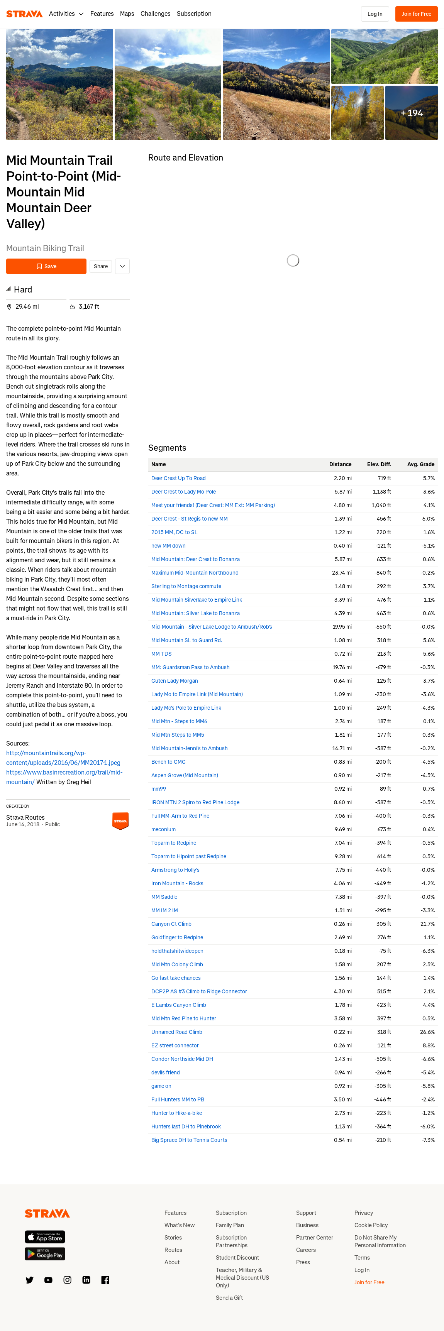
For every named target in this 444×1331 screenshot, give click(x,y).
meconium (163, 829)
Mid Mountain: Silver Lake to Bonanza (195, 613)
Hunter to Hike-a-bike (176, 1113)
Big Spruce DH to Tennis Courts (189, 1140)
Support (306, 1213)
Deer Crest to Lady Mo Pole (183, 492)
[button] (59, 84)
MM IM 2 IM (164, 910)
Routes (173, 1250)
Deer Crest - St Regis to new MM (189, 519)
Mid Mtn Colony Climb (177, 964)
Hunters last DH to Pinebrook (186, 1126)
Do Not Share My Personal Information (380, 1241)
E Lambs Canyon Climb (178, 1005)
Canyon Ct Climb (171, 924)
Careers (306, 1250)
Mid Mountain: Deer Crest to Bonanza (195, 559)
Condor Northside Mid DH (182, 1059)
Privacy (363, 1213)
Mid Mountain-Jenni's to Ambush (189, 748)
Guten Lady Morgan (174, 681)
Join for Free (416, 14)
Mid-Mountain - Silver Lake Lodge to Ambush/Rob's (211, 627)
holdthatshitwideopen (177, 951)
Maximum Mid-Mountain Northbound (195, 573)
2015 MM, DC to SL (174, 532)
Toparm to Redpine (173, 843)
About (172, 1262)
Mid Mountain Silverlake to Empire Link (196, 600)
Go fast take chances (176, 978)
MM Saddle (164, 897)
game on (161, 1086)
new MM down (168, 546)
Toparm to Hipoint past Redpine (188, 856)
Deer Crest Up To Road (178, 478)
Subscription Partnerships (231, 1241)
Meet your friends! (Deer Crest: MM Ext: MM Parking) (213, 505)
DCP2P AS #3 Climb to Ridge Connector (199, 991)
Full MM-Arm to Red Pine (180, 816)
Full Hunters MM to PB (177, 1099)
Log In (375, 14)
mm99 (158, 789)
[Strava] (24, 14)
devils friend (165, 1072)
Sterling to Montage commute (186, 586)
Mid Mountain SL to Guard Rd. (186, 640)
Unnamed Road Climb (176, 1032)
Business (307, 1225)
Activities (66, 14)
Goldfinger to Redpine (177, 937)
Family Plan (230, 1225)
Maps (127, 14)
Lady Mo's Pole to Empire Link (186, 708)
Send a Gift (229, 1298)
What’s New (179, 1225)
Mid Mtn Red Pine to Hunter (183, 1018)
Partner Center (314, 1237)
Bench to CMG (168, 762)
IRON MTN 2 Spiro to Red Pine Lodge (195, 802)
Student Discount (237, 1258)
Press (303, 1262)
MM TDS (161, 654)
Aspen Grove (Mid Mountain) (184, 775)
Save (46, 266)
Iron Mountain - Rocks (177, 883)
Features (102, 14)
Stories (173, 1237)
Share (101, 266)
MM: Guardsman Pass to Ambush (190, 667)
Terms (362, 1258)
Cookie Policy (371, 1225)
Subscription (194, 14)
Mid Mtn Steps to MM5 (177, 735)
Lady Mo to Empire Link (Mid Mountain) (197, 694)
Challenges (156, 14)
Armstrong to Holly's (175, 870)
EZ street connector (175, 1045)
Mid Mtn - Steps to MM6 (179, 721)
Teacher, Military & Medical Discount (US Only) (242, 1277)
